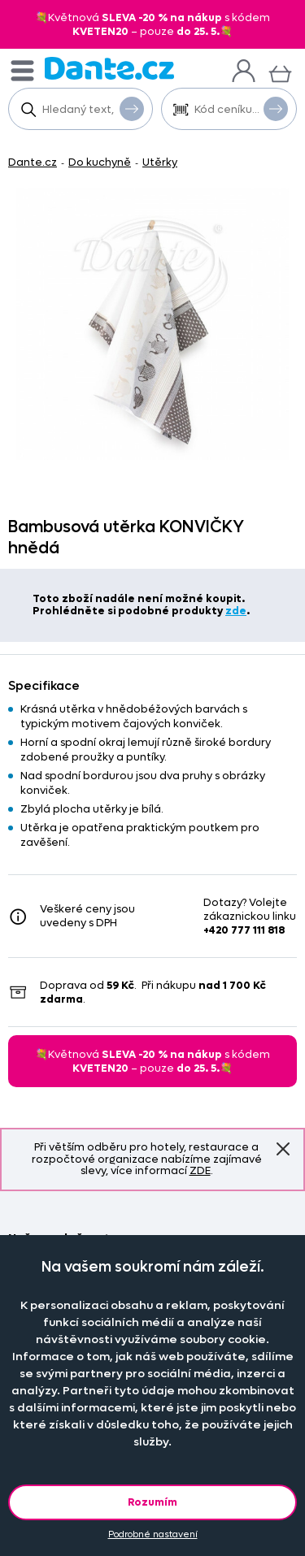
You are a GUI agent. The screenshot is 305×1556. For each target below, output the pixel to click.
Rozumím (152, 1502)
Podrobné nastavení (153, 1534)
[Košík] (280, 72)
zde (235, 611)
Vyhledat (131, 108)
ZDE (200, 1170)
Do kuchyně (99, 162)
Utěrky (159, 162)
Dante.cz (32, 162)
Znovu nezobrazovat (283, 1149)
